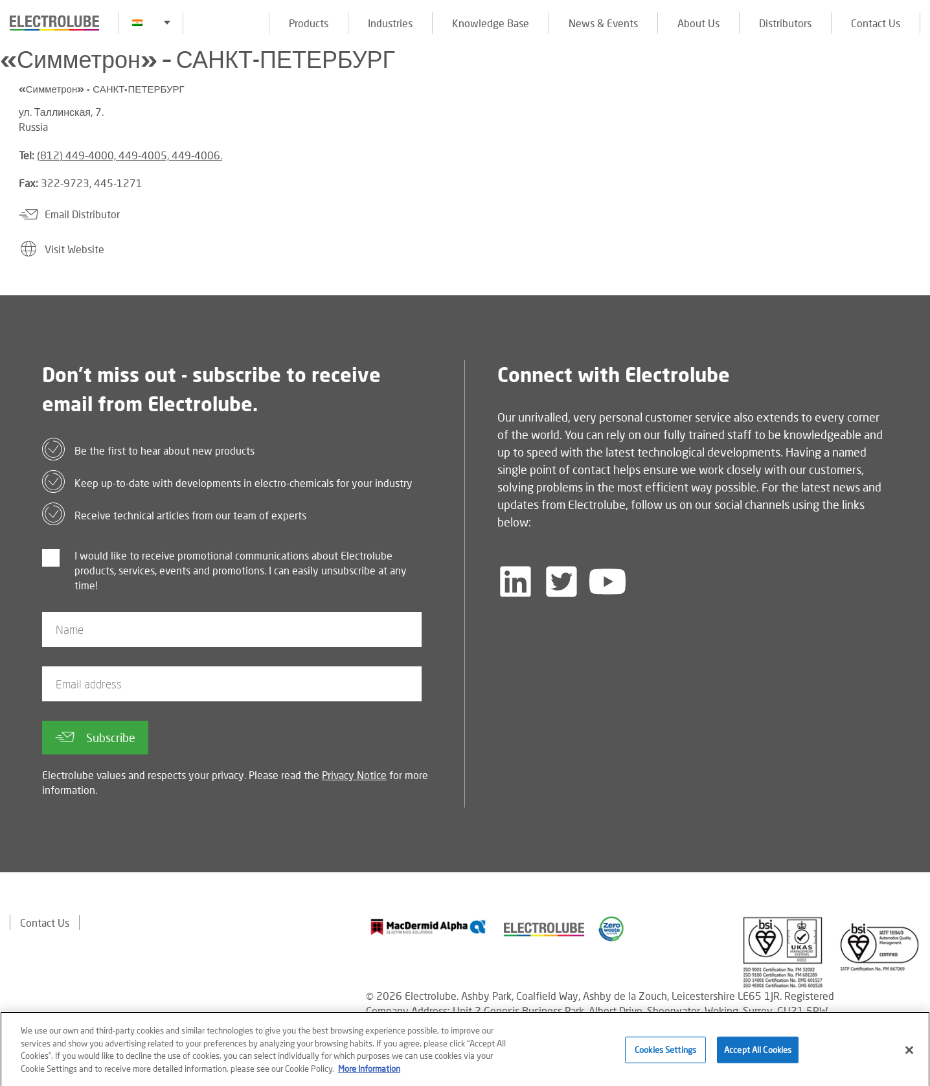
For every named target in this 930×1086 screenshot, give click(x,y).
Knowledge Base (490, 23)
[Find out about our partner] (428, 926)
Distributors (785, 23)
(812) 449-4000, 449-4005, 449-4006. (129, 155)
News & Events (603, 23)
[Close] (909, 1055)
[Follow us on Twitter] (561, 581)
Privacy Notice (354, 775)
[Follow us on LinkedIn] (515, 581)
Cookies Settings (665, 1055)
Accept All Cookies (757, 1055)
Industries (390, 23)
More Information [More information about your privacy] (369, 1074)
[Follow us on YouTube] (607, 581)
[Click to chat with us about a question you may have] (914, 95)
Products (308, 23)
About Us (698, 23)
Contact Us (875, 23)
